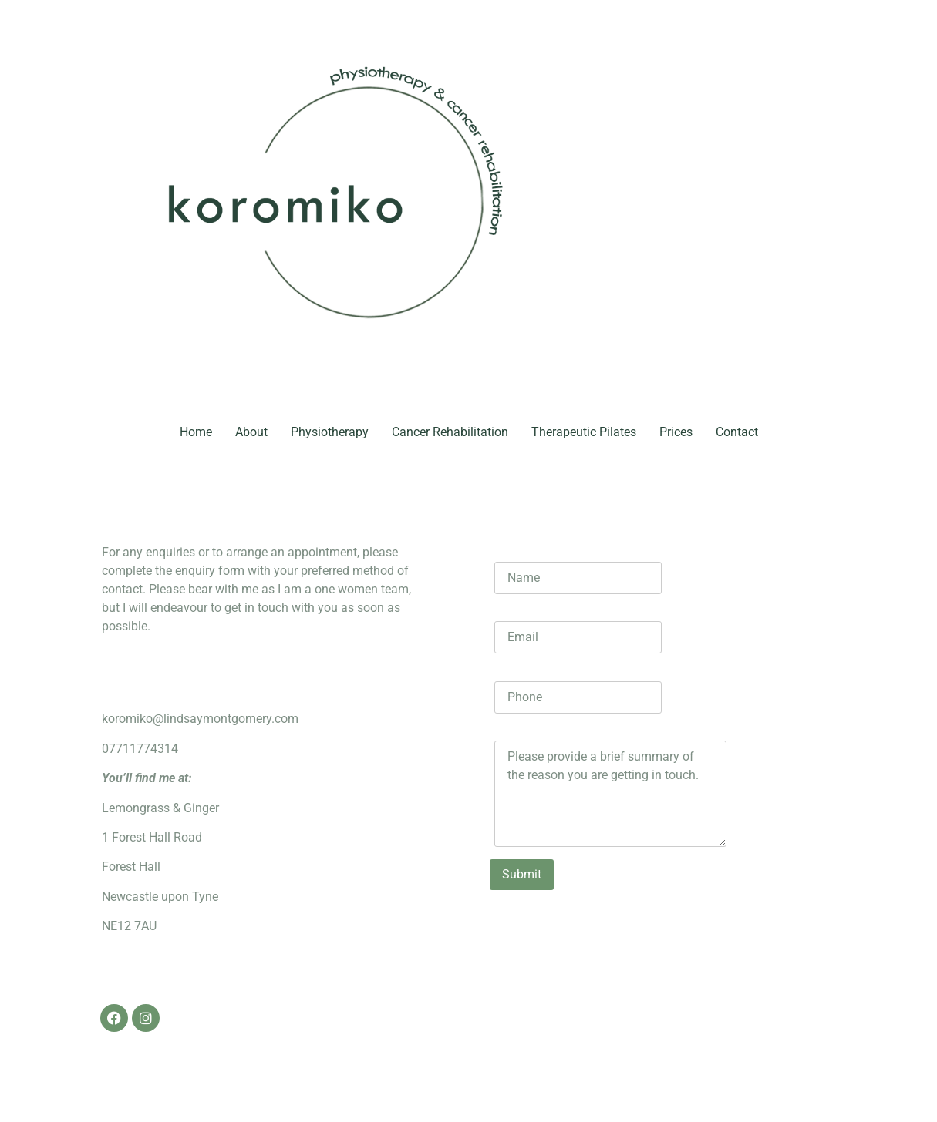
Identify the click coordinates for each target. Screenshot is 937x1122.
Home (196, 432)
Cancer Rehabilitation (450, 432)
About (251, 432)
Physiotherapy (330, 432)
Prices (676, 432)
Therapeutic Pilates (583, 432)
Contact (737, 432)
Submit (521, 874)
